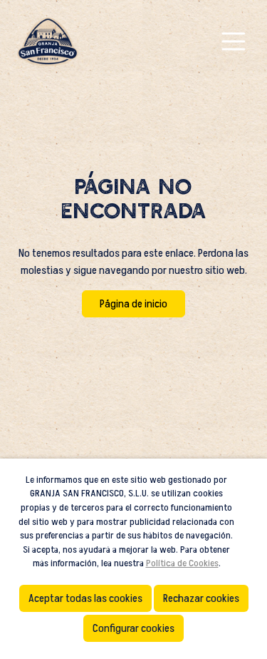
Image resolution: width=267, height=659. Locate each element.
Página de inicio (133, 304)
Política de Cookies (182, 563)
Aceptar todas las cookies (85, 598)
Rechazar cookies (201, 598)
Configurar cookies (133, 628)
